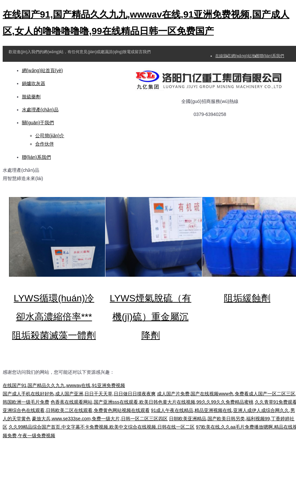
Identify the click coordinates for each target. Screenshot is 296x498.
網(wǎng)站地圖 (245, 55)
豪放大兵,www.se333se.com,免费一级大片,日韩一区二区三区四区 (100, 418)
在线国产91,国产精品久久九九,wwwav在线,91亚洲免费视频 (64, 385)
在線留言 (223, 55)
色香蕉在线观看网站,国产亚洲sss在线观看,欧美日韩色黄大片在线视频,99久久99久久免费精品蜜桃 (152, 402)
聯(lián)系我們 (271, 55)
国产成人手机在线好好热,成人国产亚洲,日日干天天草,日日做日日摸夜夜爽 (79, 393)
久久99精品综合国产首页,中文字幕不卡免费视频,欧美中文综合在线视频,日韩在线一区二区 (102, 427)
